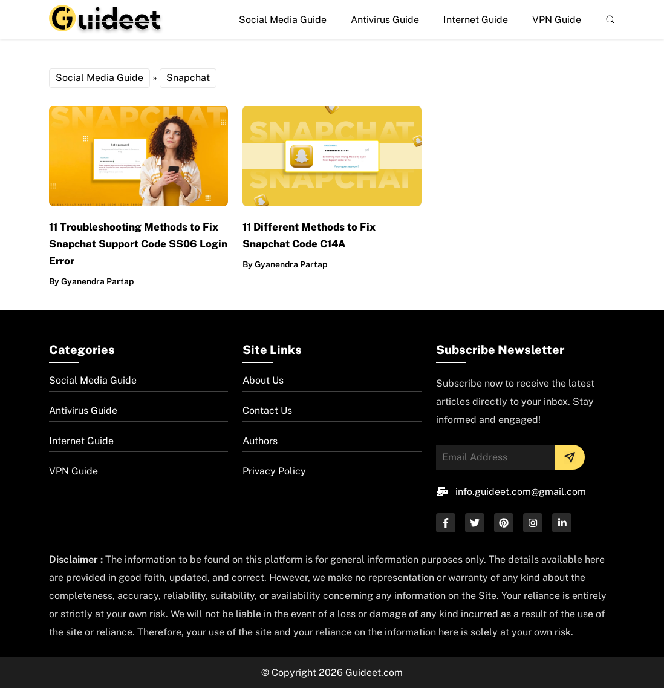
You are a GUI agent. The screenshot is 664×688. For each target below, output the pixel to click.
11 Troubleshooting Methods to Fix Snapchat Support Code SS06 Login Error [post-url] (138, 244)
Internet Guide (475, 19)
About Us (263, 380)
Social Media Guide (283, 19)
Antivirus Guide (385, 19)
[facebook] (445, 522)
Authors (260, 441)
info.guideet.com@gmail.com (520, 491)
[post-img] (138, 155)
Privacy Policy (274, 471)
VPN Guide (556, 19)
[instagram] (532, 522)
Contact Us (267, 410)
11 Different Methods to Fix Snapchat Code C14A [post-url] (309, 235)
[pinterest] (503, 522)
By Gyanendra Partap (91, 281)
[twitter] (474, 522)
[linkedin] (561, 522)
